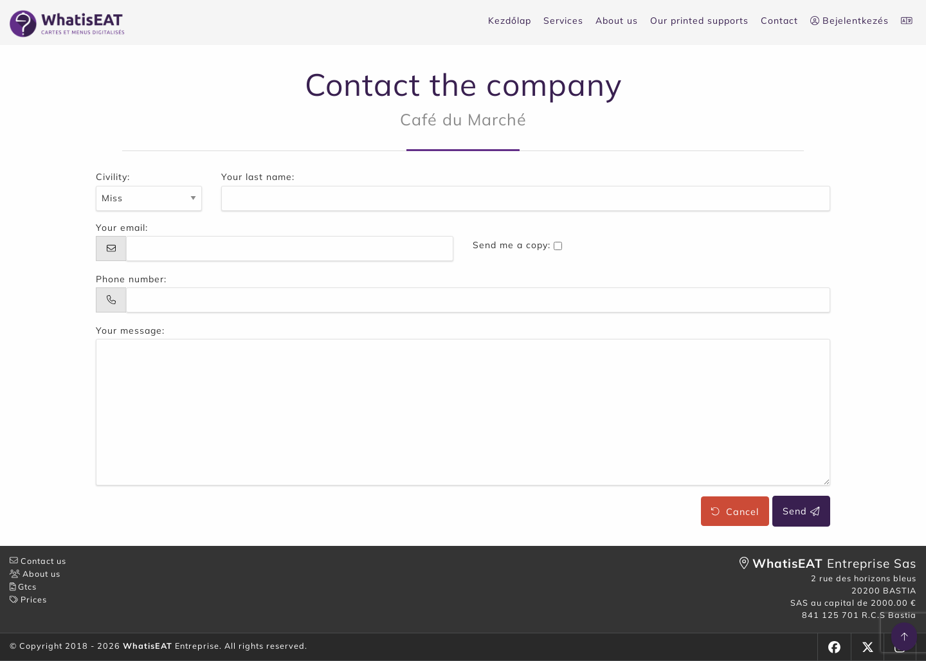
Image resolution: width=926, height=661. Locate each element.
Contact (779, 20)
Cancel (735, 511)
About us (616, 20)
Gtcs (23, 586)
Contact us (38, 561)
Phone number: (131, 279)
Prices (28, 599)
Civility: (113, 177)
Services (563, 20)
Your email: (122, 227)
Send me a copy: (511, 245)
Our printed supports (699, 20)
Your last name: (258, 177)
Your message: (130, 330)
